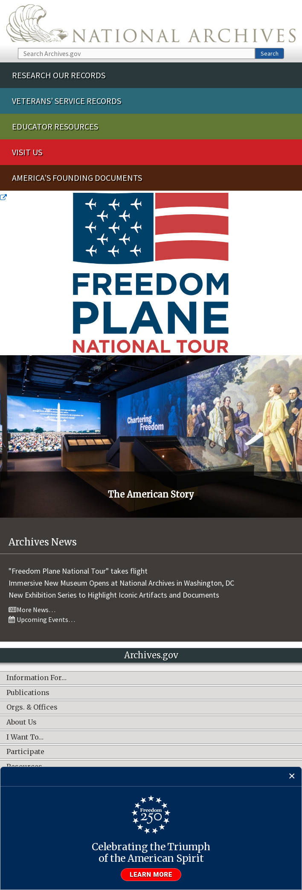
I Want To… (25, 737)
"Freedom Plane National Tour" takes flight (78, 571)
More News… (32, 609)
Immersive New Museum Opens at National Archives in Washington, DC (121, 583)
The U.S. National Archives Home (151, 23)
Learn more (151, 874)
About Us (21, 722)
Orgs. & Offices (32, 707)
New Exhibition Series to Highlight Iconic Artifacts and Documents (114, 595)
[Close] (292, 776)
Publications (27, 693)
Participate (25, 752)
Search (270, 53)
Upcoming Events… (42, 619)
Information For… (36, 678)
